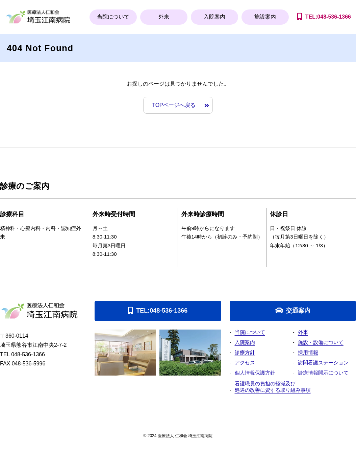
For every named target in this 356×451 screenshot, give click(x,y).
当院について (113, 17)
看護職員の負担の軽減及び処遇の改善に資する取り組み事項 (273, 387)
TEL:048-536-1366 (161, 310)
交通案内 (298, 310)
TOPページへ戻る (174, 105)
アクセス (245, 362)
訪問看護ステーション (323, 362)
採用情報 (308, 352)
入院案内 (214, 17)
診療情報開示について (323, 372)
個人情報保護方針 (255, 372)
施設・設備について (321, 342)
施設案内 (265, 17)
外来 (163, 17)
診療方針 (245, 352)
